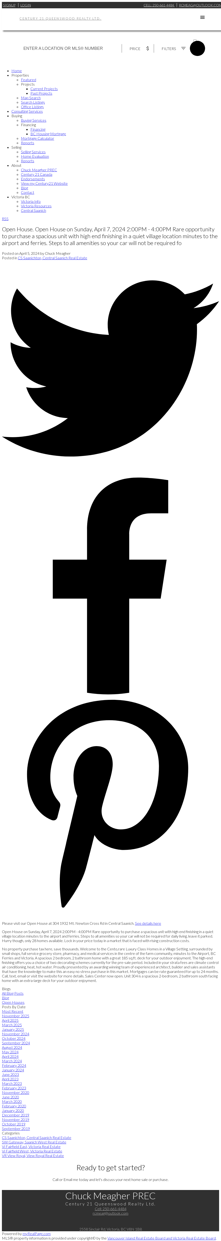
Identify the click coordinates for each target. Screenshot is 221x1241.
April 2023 (10, 1079)
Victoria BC (20, 197)
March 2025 (12, 1025)
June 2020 (10, 1097)
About (16, 165)
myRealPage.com (37, 1233)
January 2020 (13, 1110)
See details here (148, 923)
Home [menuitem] (16, 70)
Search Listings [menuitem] (33, 102)
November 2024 (15, 1034)
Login (25, 5)
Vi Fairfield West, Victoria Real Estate (32, 1151)
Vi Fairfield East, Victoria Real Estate (31, 1146)
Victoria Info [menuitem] (31, 201)
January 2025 (13, 1029)
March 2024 (12, 1061)
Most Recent (12, 1011)
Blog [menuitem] (24, 188)
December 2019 (15, 1115)
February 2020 (14, 1106)
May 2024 (10, 1052)
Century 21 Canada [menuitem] (36, 174)
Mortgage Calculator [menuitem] (37, 138)
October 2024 (13, 1038)
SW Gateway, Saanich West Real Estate (34, 1142)
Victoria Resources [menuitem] (36, 206)
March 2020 (12, 1101)
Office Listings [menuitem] (32, 106)
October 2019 (13, 1124)
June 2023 (10, 1074)
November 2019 (15, 1119)
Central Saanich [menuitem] (33, 210)
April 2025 (10, 1020)
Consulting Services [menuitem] (27, 111)
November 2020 (15, 1092)
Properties (20, 75)
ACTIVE (199, 36)
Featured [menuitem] (28, 79)
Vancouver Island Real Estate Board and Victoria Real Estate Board (161, 1238)
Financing (28, 124)
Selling (16, 147)
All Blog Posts (13, 993)
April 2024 (10, 1056)
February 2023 (14, 1088)
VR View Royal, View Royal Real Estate (33, 1155)
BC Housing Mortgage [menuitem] (48, 133)
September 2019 (16, 1128)
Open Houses (13, 1002)
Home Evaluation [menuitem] (35, 156)
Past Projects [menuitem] (41, 93)
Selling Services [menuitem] (33, 151)
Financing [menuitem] (37, 129)
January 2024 (13, 1070)
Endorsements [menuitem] (33, 179)
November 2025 (15, 1015)
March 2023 (12, 1083)
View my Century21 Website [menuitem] (44, 183)
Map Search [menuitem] (31, 97)
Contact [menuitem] (27, 192)
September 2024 (16, 1043)
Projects (28, 84)
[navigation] (110, 140)
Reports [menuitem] (27, 142)
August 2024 (12, 1047)
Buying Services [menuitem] (33, 120)
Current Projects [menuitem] (44, 88)
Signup (9, 5)
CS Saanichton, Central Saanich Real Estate (52, 258)
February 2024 (14, 1065)
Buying (16, 115)
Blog (5, 997)
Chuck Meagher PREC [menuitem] (39, 169)
